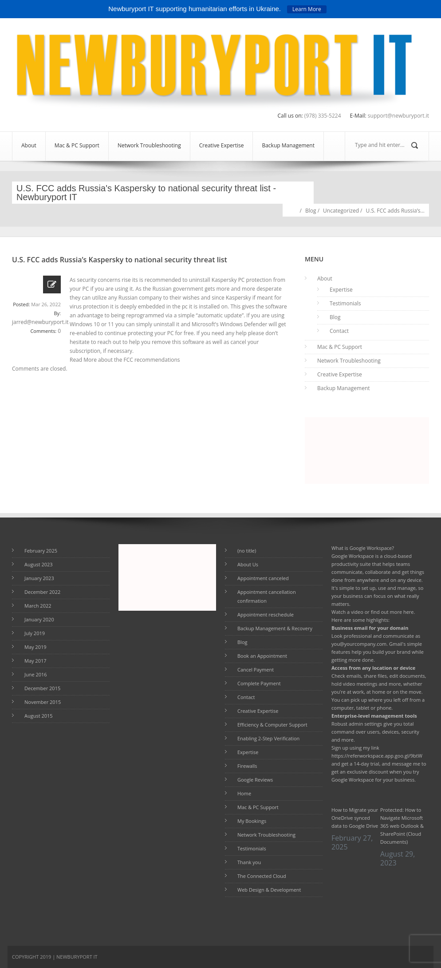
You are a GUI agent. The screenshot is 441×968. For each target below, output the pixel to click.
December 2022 (42, 592)
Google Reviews (255, 779)
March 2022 (37, 605)
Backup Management (288, 145)
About (28, 145)
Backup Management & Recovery (274, 628)
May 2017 (35, 660)
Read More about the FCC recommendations (125, 359)
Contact (339, 331)
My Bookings (251, 821)
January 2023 (39, 578)
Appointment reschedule (265, 614)
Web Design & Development (269, 889)
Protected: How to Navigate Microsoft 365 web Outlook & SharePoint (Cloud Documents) (402, 825)
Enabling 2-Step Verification (268, 738)
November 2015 (42, 702)
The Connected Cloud (261, 876)
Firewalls (247, 766)
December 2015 (42, 688)
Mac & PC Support (77, 145)
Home (293, 210)
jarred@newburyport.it (40, 322)
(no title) (246, 550)
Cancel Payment (255, 669)
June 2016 (35, 674)
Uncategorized (341, 210)
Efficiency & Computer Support (272, 724)
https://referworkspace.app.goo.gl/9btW (376, 755)
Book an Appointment (262, 655)
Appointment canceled (263, 578)
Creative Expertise (221, 145)
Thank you (249, 862)
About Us (247, 564)
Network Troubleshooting (149, 145)
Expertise (341, 289)
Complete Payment (259, 683)
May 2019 (35, 647)
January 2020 (39, 619)
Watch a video (347, 611)
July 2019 (34, 633)
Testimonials (345, 303)
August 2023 (38, 564)
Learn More (306, 9)
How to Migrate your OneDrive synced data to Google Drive (354, 817)
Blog (310, 210)
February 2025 (40, 550)
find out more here (392, 611)
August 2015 (38, 715)
